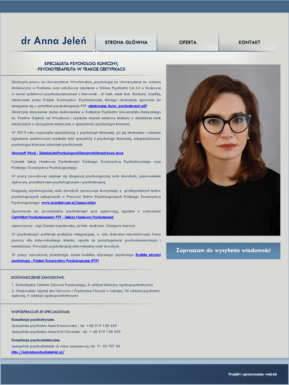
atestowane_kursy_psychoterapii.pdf (117, 105)
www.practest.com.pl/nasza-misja (69, 202)
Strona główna (126, 42)
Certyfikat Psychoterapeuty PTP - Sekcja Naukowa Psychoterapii (63, 217)
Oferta (188, 42)
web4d (271, 374)
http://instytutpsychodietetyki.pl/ (38, 352)
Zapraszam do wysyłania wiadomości (223, 250)
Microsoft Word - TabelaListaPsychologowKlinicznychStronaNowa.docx (67, 153)
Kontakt (249, 42)
